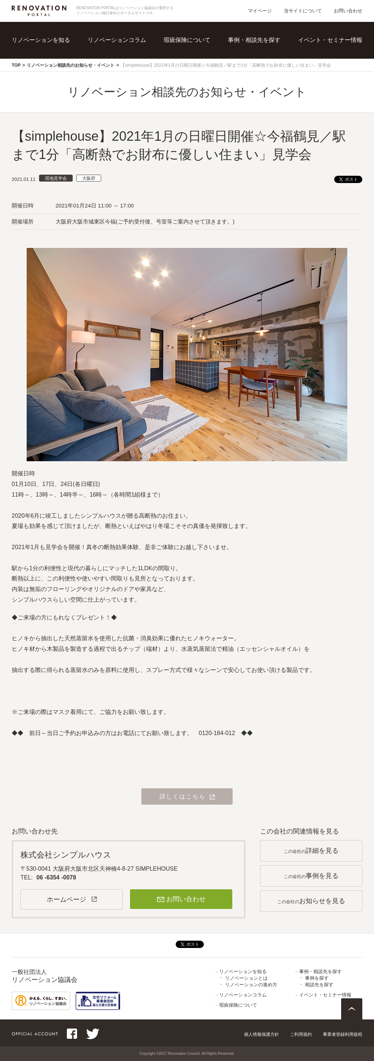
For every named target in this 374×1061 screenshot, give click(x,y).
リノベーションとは (246, 978)
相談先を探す (319, 984)
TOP (16, 65)
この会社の (311, 850)
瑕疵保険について (187, 40)
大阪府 (88, 178)
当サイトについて (303, 10)
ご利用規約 (301, 1034)
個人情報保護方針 (261, 1034)
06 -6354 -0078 (56, 877)
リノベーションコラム (117, 40)
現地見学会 (56, 178)
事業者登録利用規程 (342, 1034)
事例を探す (317, 978)
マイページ (260, 10)
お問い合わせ (348, 10)
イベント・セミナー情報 (330, 40)
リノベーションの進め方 (251, 984)
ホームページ (66, 899)
